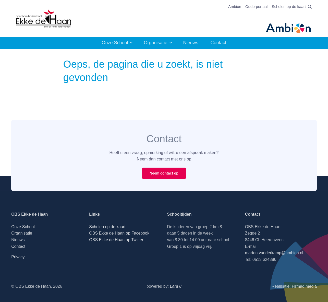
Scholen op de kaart (289, 6)
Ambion (234, 6)
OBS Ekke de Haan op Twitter (116, 240)
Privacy (18, 257)
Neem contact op (164, 173)
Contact (218, 42)
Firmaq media (304, 286)
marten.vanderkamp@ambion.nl (274, 253)
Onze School (115, 42)
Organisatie (155, 42)
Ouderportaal (256, 6)
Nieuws (190, 42)
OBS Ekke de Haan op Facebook (119, 233)
